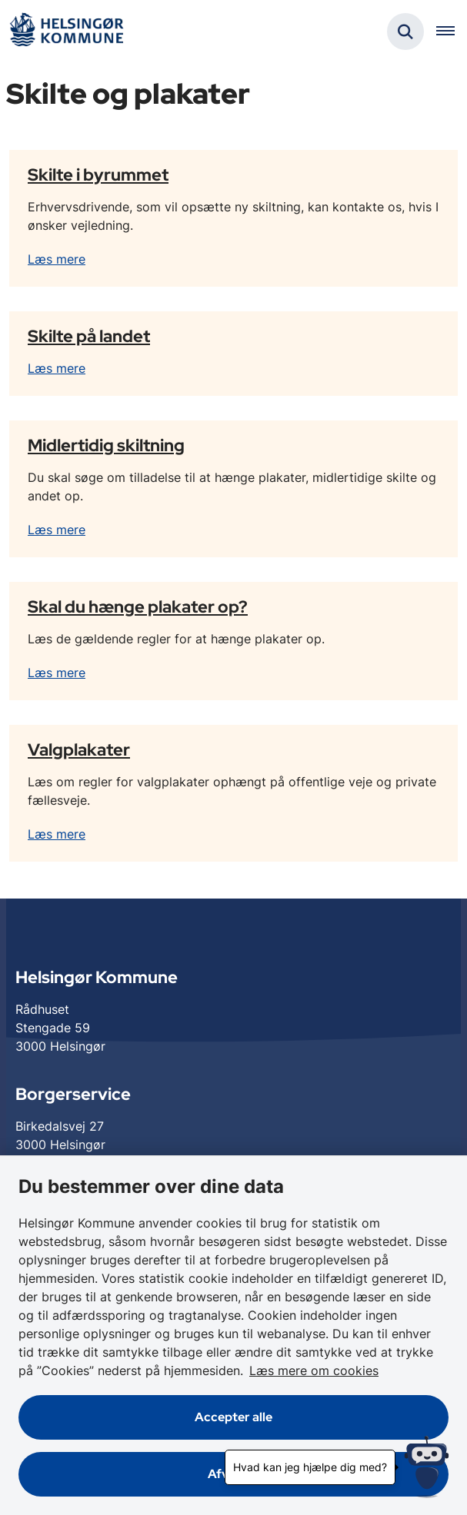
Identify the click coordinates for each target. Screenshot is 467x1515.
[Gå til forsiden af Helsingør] (66, 31)
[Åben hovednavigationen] (451, 31)
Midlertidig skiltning (106, 445)
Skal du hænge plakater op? (138, 606)
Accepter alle (233, 1417)
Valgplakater (79, 749)
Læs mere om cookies (314, 1370)
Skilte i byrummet (98, 174)
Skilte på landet (89, 335)
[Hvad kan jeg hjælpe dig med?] (426, 1467)
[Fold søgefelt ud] (405, 31)
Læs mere (56, 259)
